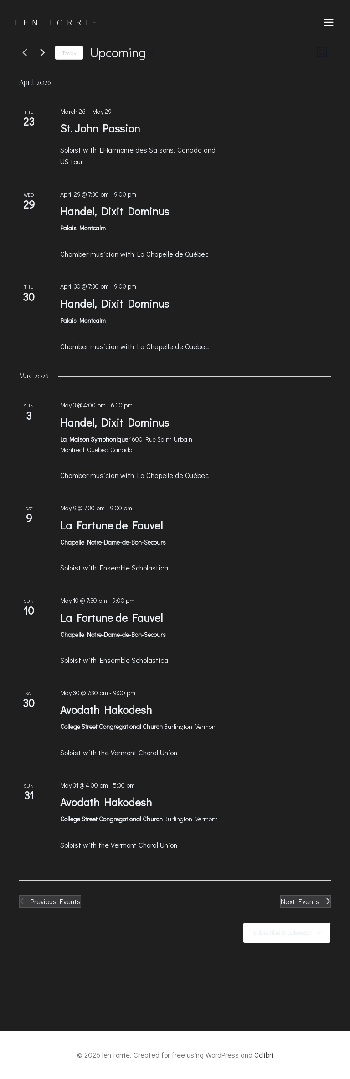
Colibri (263, 1054)
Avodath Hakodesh (106, 709)
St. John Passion (100, 128)
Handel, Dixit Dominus (114, 211)
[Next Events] (42, 52)
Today (69, 52)
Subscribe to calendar (282, 932)
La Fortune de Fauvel (111, 525)
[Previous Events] (24, 52)
